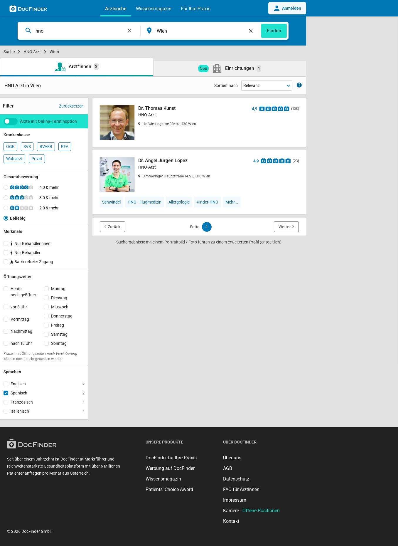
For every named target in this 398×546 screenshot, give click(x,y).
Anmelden (287, 8)
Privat (36, 158)
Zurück (114, 226)
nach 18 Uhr (21, 343)
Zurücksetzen (71, 106)
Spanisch (48, 393)
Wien (54, 51)
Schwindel (111, 202)
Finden (274, 30)
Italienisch (48, 411)
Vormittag (20, 319)
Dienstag (59, 297)
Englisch (48, 384)
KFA (64, 146)
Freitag (57, 325)
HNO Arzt (32, 51)
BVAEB (46, 146)
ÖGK (10, 146)
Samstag (59, 334)
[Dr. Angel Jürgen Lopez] (199, 174)
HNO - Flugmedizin (144, 202)
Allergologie (179, 202)
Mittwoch (59, 307)
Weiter (285, 226)
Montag (58, 288)
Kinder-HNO (207, 202)
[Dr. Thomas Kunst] (199, 122)
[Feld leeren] (130, 31)
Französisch (48, 402)
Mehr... (231, 202)
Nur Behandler (26, 252)
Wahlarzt (14, 158)
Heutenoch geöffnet (23, 291)
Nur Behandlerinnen (30, 243)
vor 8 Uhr (19, 307)
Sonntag (59, 343)
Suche (9, 51)
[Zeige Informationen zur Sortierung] (299, 85)
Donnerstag (61, 316)
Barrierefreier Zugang (31, 261)
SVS (27, 146)
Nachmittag (21, 331)
